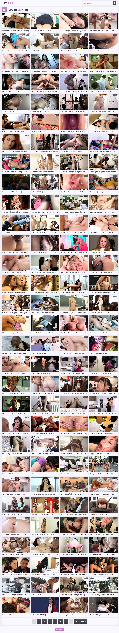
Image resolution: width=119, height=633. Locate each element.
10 (76, 621)
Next (83, 621)
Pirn (8, 3)
